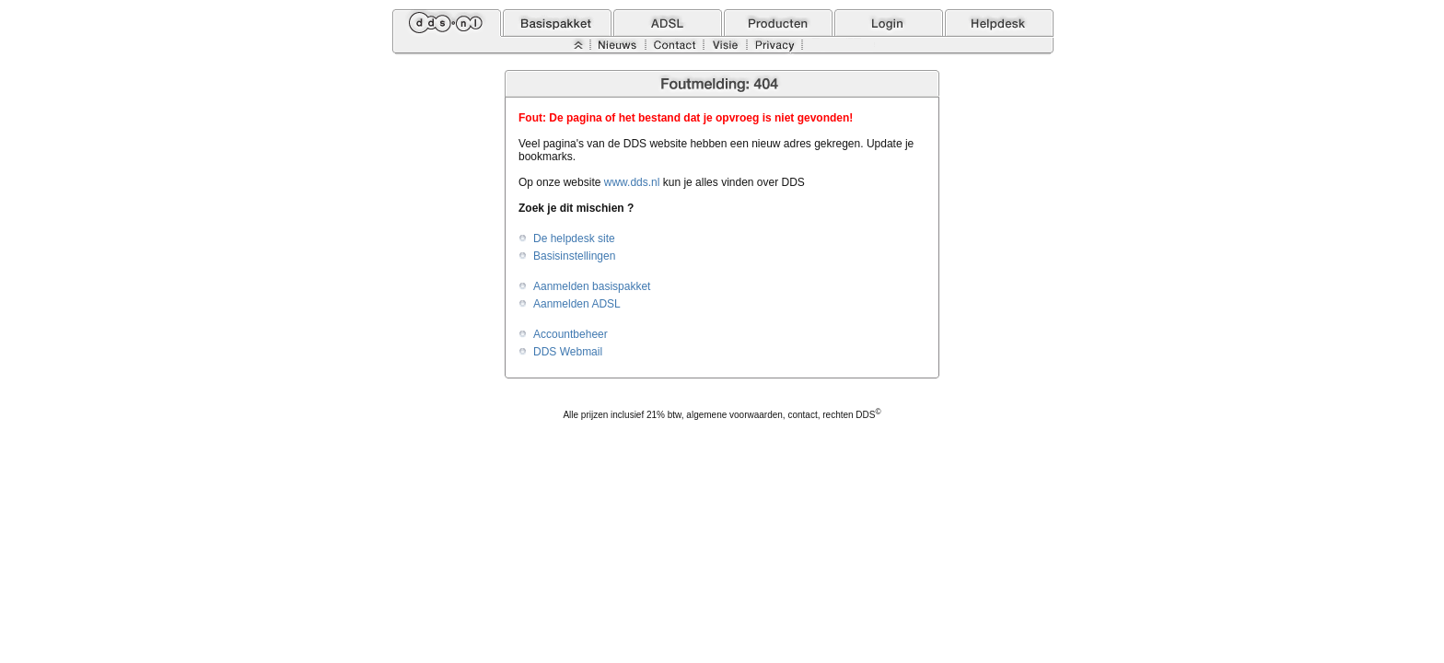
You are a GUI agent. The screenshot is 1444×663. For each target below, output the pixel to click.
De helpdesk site (574, 238)
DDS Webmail (567, 351)
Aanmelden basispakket (591, 286)
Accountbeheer (570, 334)
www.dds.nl (632, 182)
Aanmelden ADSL (577, 303)
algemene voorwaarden (734, 415)
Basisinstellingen (574, 256)
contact (802, 415)
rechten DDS (851, 415)
